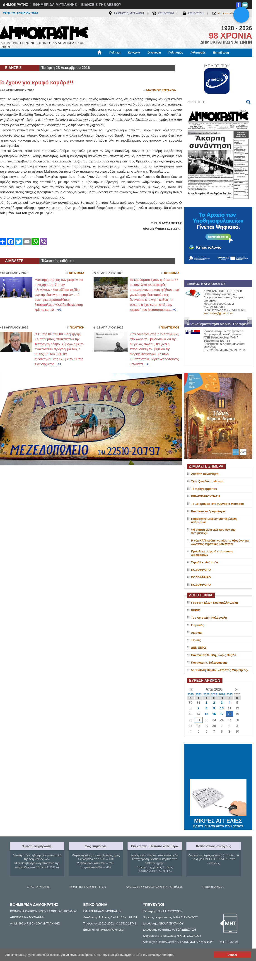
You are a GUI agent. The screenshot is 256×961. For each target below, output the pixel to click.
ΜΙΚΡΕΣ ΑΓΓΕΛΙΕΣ (218, 820)
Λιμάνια (196, 632)
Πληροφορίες (129, 60)
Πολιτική (115, 52)
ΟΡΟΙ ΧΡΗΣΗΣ (38, 887)
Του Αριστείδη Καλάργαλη (209, 617)
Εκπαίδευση (221, 52)
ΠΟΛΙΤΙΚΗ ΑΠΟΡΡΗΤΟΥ (88, 887)
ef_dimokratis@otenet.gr (233, 13)
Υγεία (75, 60)
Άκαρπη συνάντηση (205, 474)
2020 (191, 694)
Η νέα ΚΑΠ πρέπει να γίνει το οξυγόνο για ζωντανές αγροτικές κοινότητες (220, 542)
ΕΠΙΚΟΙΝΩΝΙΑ (212, 887)
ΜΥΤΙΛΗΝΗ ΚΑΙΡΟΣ (218, 762)
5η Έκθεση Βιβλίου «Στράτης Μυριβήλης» (220, 670)
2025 (230, 694)
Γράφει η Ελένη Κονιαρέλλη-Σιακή (214, 602)
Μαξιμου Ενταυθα (161, 90)
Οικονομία (154, 52)
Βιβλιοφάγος (56, 60)
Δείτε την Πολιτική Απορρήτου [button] (155, 954)
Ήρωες (196, 640)
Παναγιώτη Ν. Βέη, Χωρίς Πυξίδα (213, 655)
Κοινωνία (134, 52)
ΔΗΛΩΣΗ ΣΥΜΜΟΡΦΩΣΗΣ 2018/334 (154, 887)
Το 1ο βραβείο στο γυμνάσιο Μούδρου (217, 503)
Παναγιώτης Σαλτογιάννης (209, 662)
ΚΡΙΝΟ (195, 610)
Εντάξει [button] (232, 954)
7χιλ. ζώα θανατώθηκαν (207, 481)
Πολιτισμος (170, 327)
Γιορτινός (197, 625)
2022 (206, 694)
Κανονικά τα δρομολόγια (208, 511)
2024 (222, 694)
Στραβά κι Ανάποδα (204, 562)
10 (222, 708)
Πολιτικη (77, 327)
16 (214, 714)
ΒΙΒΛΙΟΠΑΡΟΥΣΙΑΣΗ (205, 496)
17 (222, 714)
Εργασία (34, 60)
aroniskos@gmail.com (218, 313)
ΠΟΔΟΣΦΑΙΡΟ (201, 569)
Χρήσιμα (91, 60)
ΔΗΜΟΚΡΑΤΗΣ (15, 5)
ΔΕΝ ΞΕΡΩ (198, 647)
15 (206, 714)
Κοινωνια (76, 273)
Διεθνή (109, 60)
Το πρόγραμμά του (204, 488)
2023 (214, 694)
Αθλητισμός (197, 52)
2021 (199, 694)
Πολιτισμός (175, 52)
